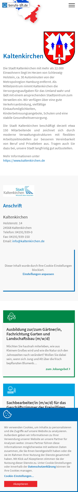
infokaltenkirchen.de (28, 241)
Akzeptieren (20, 484)
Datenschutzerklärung (42, 466)
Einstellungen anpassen (38, 274)
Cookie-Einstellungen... (19, 476)
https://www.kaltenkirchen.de (24, 160)
